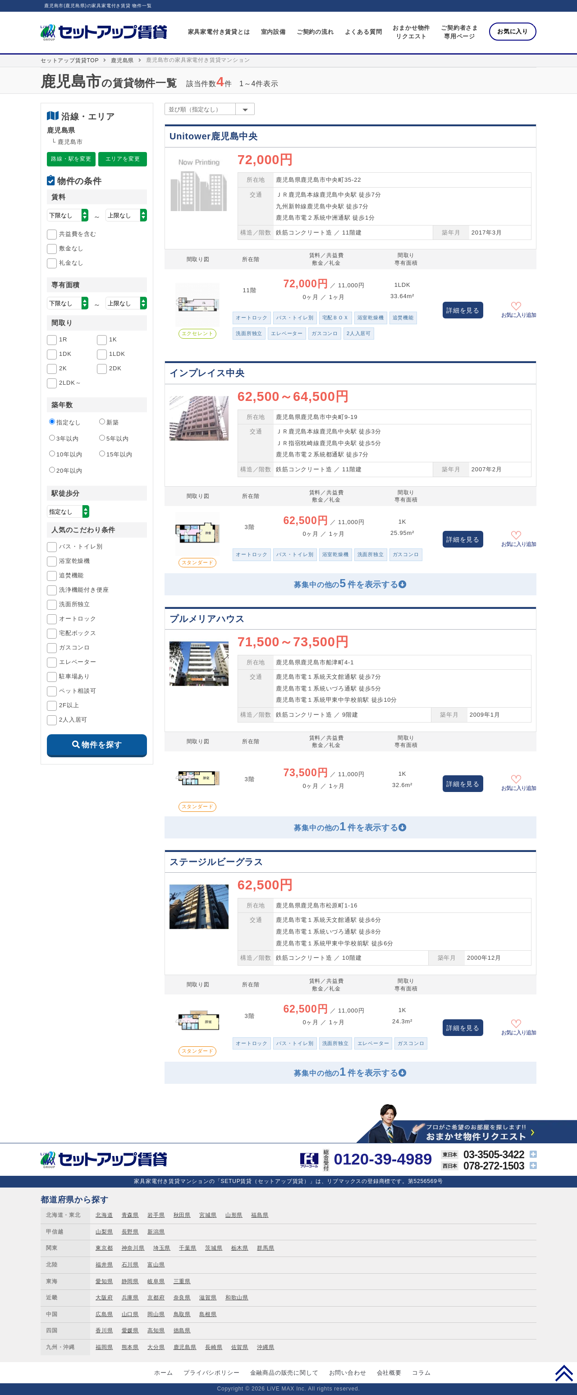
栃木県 (239, 1248)
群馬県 (265, 1248)
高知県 (156, 1330)
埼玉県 (161, 1248)
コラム (421, 1372)
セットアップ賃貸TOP (70, 60)
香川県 (104, 1330)
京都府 (156, 1297)
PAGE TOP (564, 1372)
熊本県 (130, 1347)
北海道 (104, 1215)
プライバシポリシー (211, 1372)
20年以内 (65, 470)
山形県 (234, 1215)
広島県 (104, 1314)
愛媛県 (130, 1330)
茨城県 (213, 1248)
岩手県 (156, 1215)
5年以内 (113, 438)
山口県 (130, 1314)
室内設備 (273, 31)
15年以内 (115, 454)
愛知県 (104, 1281)
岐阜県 (156, 1281)
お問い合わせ (347, 1372)
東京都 (104, 1248)
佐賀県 (239, 1347)
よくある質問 (363, 31)
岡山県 (156, 1314)
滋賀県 (207, 1297)
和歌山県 (236, 1297)
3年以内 (63, 438)
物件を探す (102, 745)
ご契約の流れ (315, 31)
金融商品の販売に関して (284, 1372)
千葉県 (187, 1248)
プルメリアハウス (206, 619)
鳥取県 (182, 1314)
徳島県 (182, 1330)
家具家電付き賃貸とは (219, 31)
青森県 (130, 1215)
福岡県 (104, 1347)
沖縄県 (265, 1347)
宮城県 (207, 1215)
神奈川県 (133, 1248)
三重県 (182, 1281)
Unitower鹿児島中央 (213, 136)
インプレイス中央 (206, 373)
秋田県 (182, 1215)
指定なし (65, 422)
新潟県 (156, 1232)
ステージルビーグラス (216, 862)
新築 (109, 422)
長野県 (130, 1232)
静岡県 (130, 1281)
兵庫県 (130, 1297)
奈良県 (182, 1297)
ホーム (163, 1372)
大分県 (156, 1347)
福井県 (104, 1264)
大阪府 (104, 1297)
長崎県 (213, 1347)
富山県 (156, 1264)
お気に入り (512, 31)
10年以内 (65, 454)
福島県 (259, 1215)
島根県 (207, 1314)
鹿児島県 (122, 60)
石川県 (130, 1264)
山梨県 (104, 1232)
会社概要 (389, 1372)
